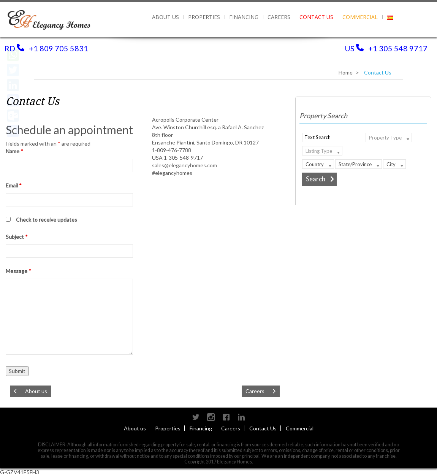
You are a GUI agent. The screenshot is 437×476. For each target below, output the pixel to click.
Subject (17, 236)
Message (18, 271)
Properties (167, 428)
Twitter (195, 417)
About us (165, 17)
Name (14, 151)
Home (346, 72)
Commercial (360, 17)
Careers (279, 17)
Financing (243, 17)
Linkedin (241, 417)
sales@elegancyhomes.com (184, 165)
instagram (211, 417)
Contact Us (316, 17)
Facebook (226, 417)
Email (14, 185)
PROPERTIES (204, 17)
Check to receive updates (46, 219)
